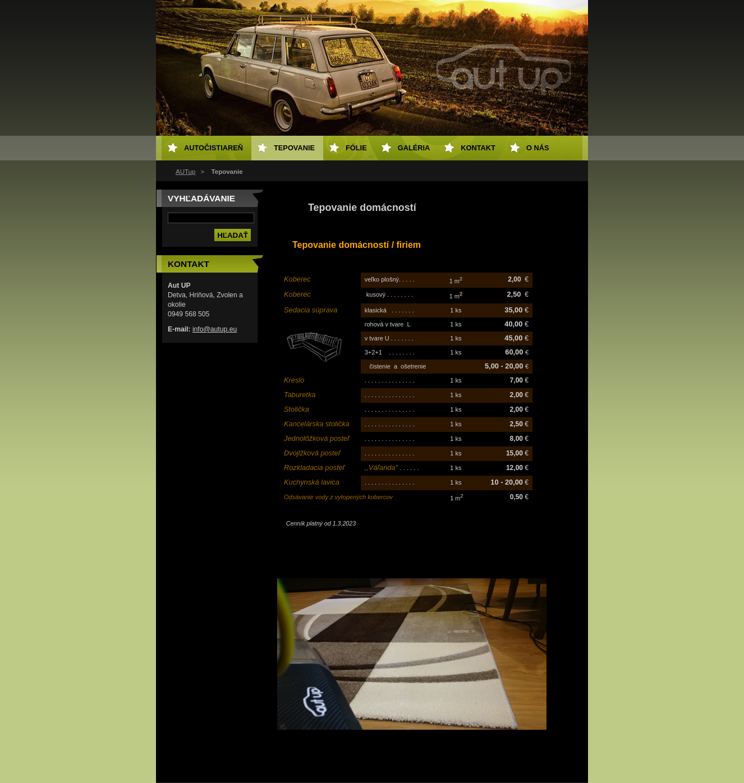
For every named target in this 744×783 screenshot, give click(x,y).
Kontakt (478, 148)
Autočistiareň (213, 148)
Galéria (414, 148)
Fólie (356, 148)
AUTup (185, 171)
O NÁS (537, 148)
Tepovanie (294, 148)
